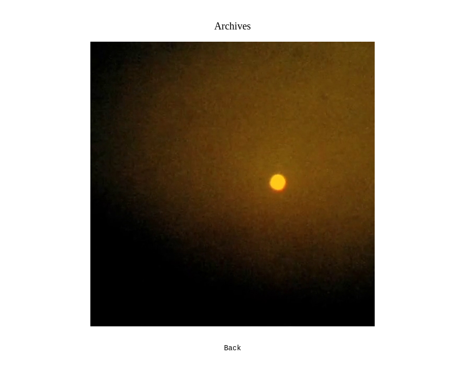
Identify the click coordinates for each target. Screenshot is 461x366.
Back (232, 348)
